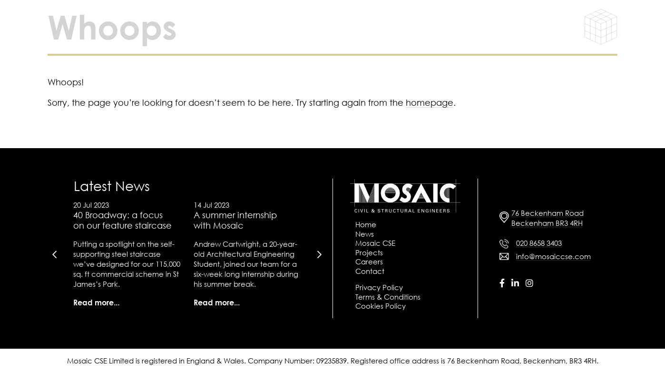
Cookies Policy (380, 306)
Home (365, 224)
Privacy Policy (379, 287)
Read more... (96, 302)
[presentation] (54, 254)
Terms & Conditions (388, 296)
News (364, 234)
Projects (369, 252)
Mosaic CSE (375, 243)
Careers (369, 261)
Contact (369, 271)
